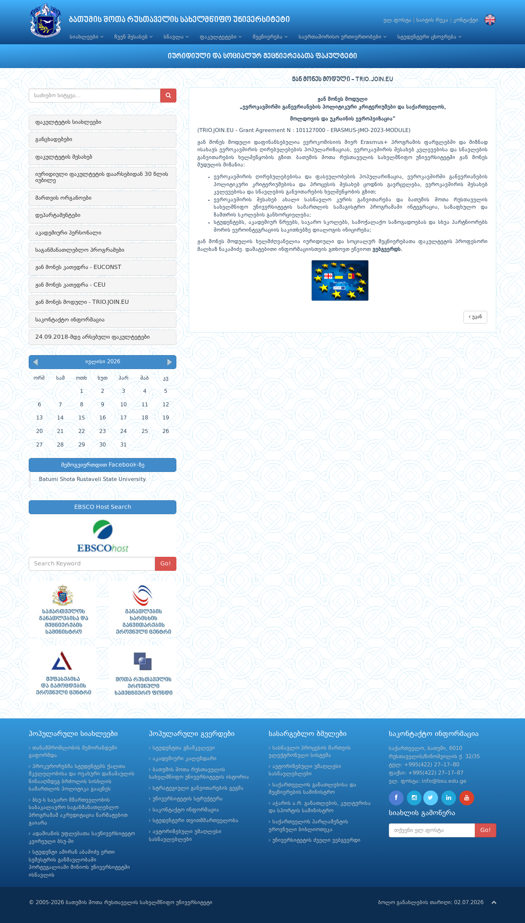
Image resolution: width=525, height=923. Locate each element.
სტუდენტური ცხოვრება (429, 37)
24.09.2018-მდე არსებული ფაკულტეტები (92, 337)
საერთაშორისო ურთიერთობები (342, 37)
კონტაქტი (465, 20)
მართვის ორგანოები (63, 198)
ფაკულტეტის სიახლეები (68, 122)
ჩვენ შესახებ (133, 37)
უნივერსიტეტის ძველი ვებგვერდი (316, 840)
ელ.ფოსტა (397, 20)
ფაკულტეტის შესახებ (63, 157)
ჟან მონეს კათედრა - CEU (70, 285)
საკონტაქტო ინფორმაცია (70, 320)
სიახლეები (86, 37)
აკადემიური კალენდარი (185, 758)
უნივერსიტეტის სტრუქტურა (188, 799)
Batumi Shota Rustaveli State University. (93, 479)
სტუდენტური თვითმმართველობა (195, 820)
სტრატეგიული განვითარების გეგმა (198, 788)
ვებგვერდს (386, 249)
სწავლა (176, 37)
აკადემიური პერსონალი (68, 233)
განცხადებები (53, 139)
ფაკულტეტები (221, 37)
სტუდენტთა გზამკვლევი (184, 748)
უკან (475, 316)
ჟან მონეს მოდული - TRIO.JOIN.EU (82, 302)
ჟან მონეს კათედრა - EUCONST (78, 267)
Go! (165, 564)
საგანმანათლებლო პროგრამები (79, 250)
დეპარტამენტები (57, 215)
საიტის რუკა (432, 20)
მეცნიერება (270, 37)
